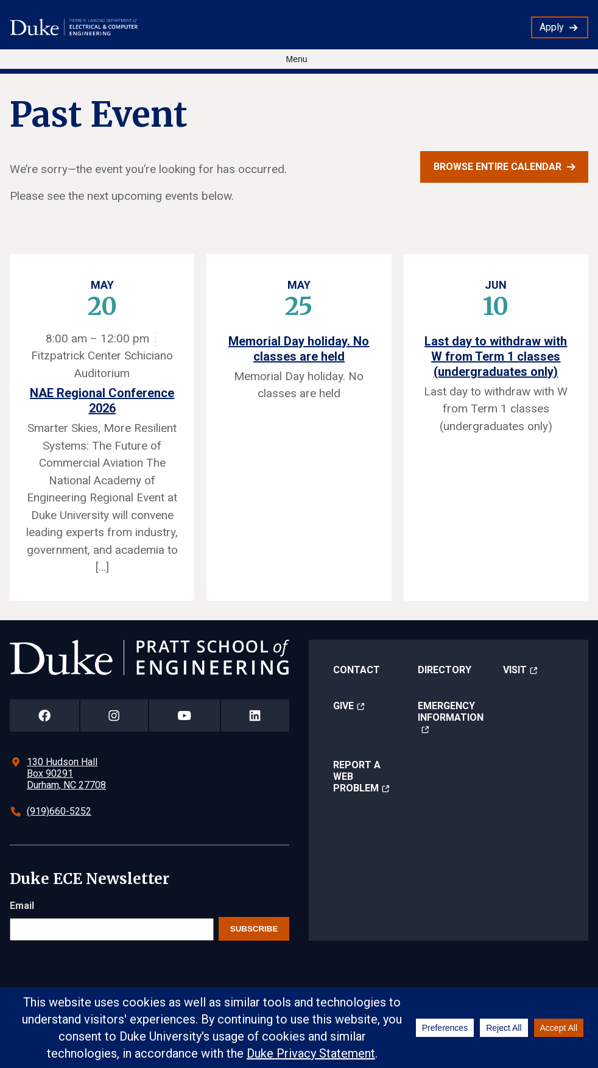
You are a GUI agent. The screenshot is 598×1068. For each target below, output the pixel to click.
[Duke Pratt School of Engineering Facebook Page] (44, 715)
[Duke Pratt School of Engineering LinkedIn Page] (255, 715)
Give (343, 706)
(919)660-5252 (59, 811)
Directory (444, 670)
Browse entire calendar (497, 166)
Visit (515, 670)
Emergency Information (451, 711)
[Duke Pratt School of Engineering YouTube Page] (184, 715)
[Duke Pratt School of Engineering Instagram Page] (114, 715)
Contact (356, 670)
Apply (552, 27)
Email (22, 905)
